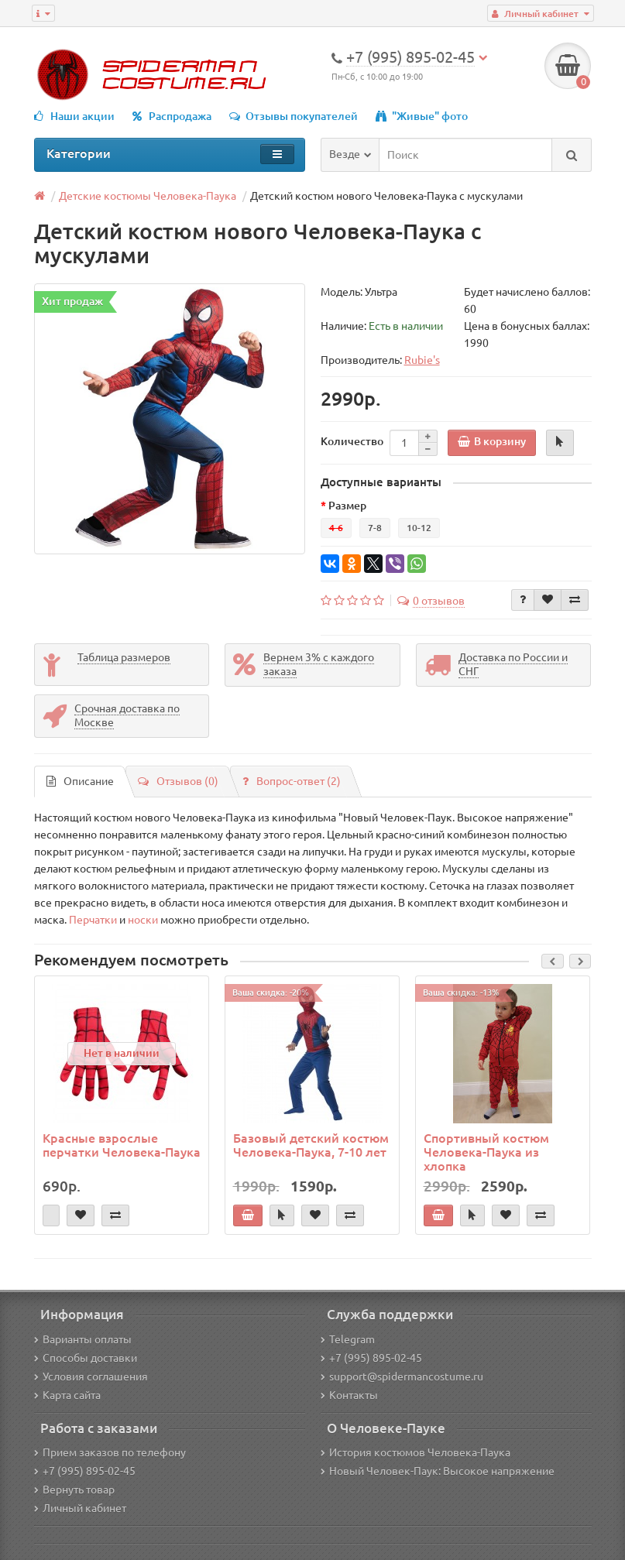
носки (143, 920)
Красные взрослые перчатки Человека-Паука (122, 1145)
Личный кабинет (80, 1508)
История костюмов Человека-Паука (415, 1452)
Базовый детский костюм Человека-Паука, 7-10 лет (311, 1145)
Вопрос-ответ (291, 781)
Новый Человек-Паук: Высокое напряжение (438, 1471)
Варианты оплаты (83, 1339)
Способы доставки (85, 1358)
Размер (347, 505)
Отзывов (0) (178, 781)
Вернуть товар (74, 1489)
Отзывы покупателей (293, 116)
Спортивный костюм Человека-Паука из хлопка (486, 1152)
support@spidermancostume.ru (402, 1376)
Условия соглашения (91, 1376)
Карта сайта (67, 1395)
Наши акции (74, 116)
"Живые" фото (422, 116)
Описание (80, 781)
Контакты (349, 1395)
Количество (352, 441)
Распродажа (171, 116)
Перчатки (93, 920)
